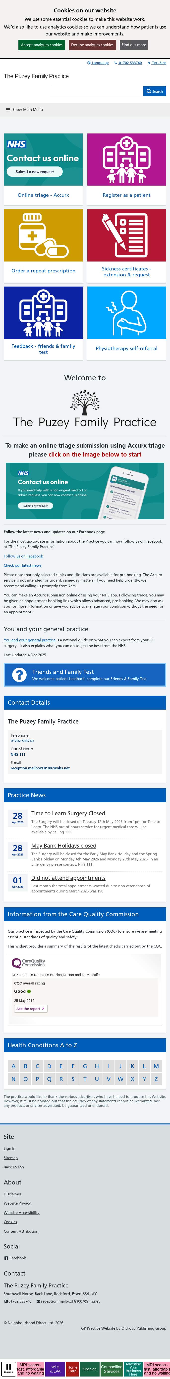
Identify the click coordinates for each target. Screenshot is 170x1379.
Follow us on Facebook (23, 556)
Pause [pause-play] (8, 1372)
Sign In (9, 1148)
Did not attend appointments (68, 878)
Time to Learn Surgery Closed (68, 813)
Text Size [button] (156, 63)
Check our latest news (22, 565)
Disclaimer (12, 1194)
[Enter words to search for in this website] (97, 91)
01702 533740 (127, 63)
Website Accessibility (22, 1212)
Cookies (10, 1221)
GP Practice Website (98, 1328)
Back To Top (14, 1167)
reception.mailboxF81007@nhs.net (40, 768)
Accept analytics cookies (41, 44)
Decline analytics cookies (92, 44)
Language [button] (98, 63)
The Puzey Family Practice (36, 76)
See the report (28, 1009)
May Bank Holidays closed (63, 845)
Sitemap (11, 1157)
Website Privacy (17, 1203)
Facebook (15, 1258)
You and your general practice (30, 640)
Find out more (134, 44)
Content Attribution (21, 1231)
